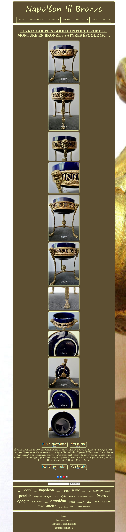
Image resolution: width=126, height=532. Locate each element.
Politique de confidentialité (64, 524)
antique (47, 496)
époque (23, 501)
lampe (66, 490)
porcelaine (82, 496)
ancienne (36, 501)
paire (76, 490)
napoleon (46, 490)
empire (72, 496)
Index (63, 516)
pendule (25, 496)
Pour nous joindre (64, 520)
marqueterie (84, 506)
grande (108, 491)
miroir (56, 497)
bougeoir (81, 502)
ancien (51, 506)
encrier (58, 491)
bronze (103, 495)
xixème (98, 490)
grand (83, 491)
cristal (46, 502)
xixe (41, 506)
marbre (106, 501)
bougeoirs (38, 497)
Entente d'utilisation (64, 528)
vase (35, 491)
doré (28, 490)
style (63, 496)
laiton (89, 502)
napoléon (58, 501)
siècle (72, 506)
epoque (91, 497)
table (66, 507)
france (72, 501)
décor (60, 507)
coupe (19, 491)
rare (89, 491)
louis (96, 501)
